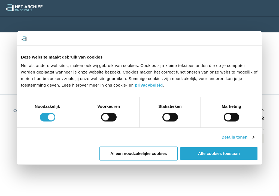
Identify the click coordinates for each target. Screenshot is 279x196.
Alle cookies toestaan (219, 153)
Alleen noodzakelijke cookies (138, 153)
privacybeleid (149, 85)
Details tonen (234, 137)
